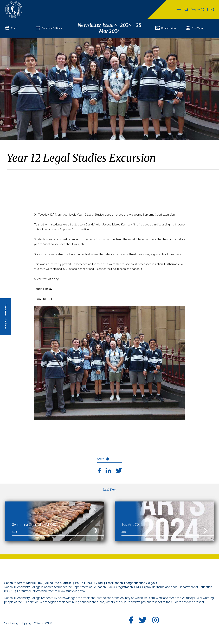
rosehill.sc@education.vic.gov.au (137, 583)
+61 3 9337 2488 (91, 583)
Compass (197, 9)
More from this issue (5, 316)
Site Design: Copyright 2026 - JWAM (28, 623)
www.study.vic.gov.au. (72, 591)
